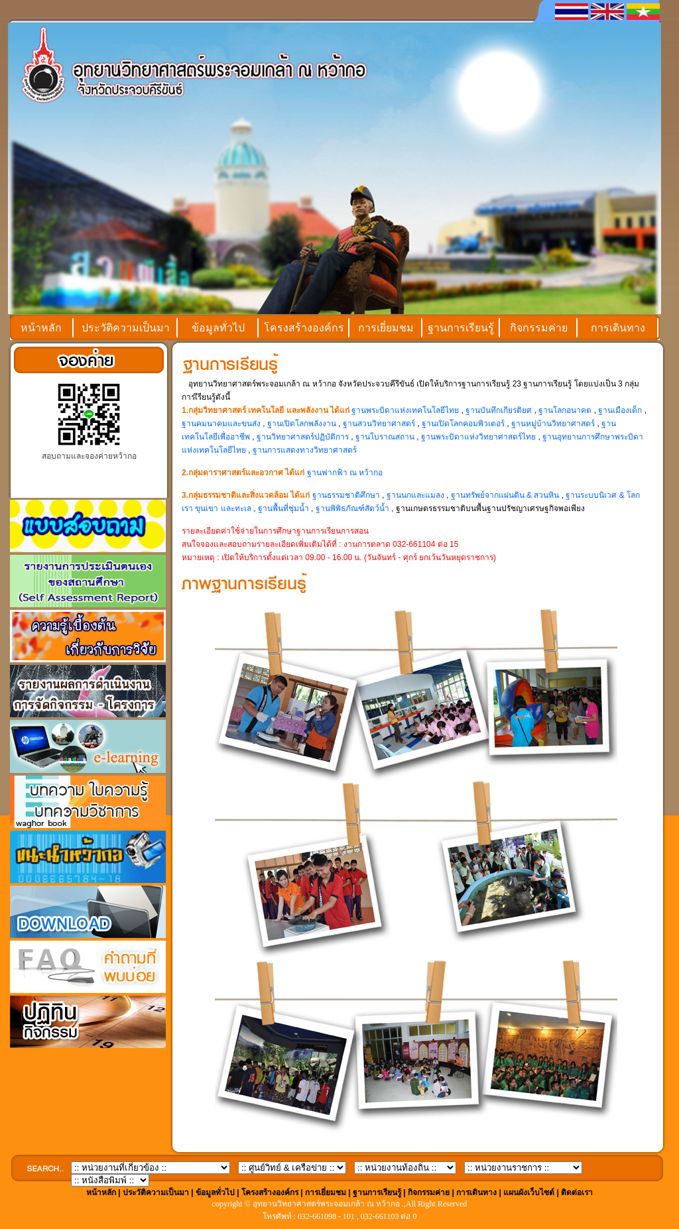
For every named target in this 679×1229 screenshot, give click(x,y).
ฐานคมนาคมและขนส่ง (222, 423)
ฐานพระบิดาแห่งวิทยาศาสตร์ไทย (478, 436)
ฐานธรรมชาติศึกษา (346, 495)
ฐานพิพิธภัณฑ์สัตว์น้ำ (352, 508)
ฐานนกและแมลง (415, 495)
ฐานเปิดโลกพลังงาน (301, 423)
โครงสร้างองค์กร (304, 327)
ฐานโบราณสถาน (384, 436)
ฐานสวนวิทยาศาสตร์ (379, 423)
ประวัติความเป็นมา (126, 327)
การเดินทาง (618, 327)
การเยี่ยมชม (386, 327)
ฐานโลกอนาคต (564, 410)
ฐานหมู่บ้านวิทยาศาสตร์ (553, 423)
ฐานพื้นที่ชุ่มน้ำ (283, 508)
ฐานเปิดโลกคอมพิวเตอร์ (463, 423)
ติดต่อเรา (577, 1192)
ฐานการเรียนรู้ (461, 327)
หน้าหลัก (41, 327)
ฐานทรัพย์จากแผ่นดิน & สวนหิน (505, 495)
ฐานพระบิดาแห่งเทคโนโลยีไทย (405, 410)
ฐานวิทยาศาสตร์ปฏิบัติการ (303, 436)
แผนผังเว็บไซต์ (528, 1192)
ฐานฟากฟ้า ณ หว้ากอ (345, 472)
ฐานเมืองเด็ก (621, 410)
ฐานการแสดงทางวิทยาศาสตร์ (305, 450)
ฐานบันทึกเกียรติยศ (498, 410)
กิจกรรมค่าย (539, 327)
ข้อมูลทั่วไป (218, 327)
